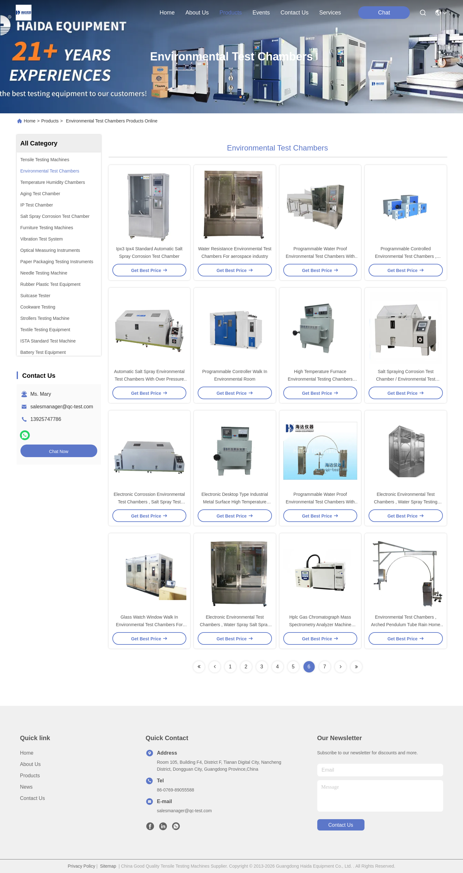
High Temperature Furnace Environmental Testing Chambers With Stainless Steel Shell (320, 379)
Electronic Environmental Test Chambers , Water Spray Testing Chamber (406, 502)
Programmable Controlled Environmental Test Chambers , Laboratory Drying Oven (405, 256)
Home (167, 12)
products (230, 12)
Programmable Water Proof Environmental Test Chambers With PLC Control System (320, 502)
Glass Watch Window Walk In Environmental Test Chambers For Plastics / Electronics (149, 625)
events (261, 12)
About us (30, 764)
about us (197, 12)
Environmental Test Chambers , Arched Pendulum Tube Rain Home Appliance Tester (405, 625)
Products (50, 120)
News (26, 787)
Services (330, 12)
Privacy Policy (81, 866)
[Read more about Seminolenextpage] (199, 666)
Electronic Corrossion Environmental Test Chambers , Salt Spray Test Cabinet (149, 502)
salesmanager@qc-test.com (62, 406)
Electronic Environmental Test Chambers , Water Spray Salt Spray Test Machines (235, 625)
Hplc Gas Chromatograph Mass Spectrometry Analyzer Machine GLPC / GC (320, 625)
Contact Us (32, 798)
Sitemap (108, 866)
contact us (294, 12)
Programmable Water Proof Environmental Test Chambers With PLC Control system (320, 256)
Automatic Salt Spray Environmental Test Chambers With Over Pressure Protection (149, 379)
